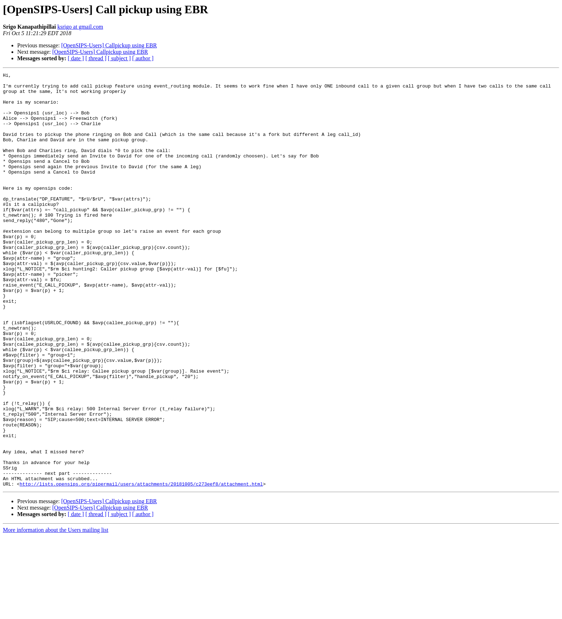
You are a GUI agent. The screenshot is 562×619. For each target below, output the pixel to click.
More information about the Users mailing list (55, 613)
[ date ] (76, 58)
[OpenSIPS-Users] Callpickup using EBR (109, 45)
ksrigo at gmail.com (80, 27)
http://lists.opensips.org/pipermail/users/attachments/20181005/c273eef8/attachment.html (141, 566)
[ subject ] (119, 58)
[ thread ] (95, 58)
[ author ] (143, 58)
